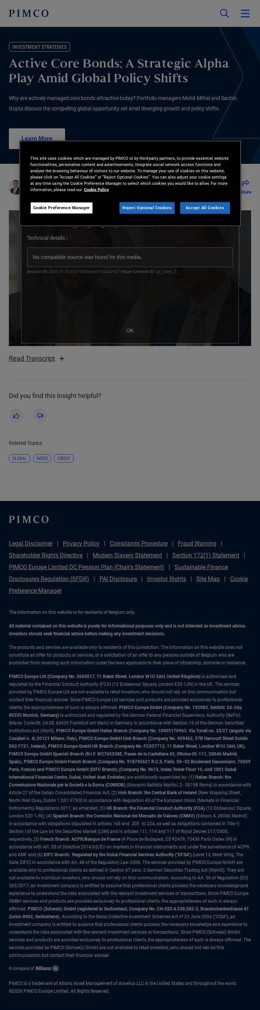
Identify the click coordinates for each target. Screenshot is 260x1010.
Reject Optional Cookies (147, 207)
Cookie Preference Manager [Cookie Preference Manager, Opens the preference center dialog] (61, 207)
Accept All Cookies (205, 207)
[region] (130, 183)
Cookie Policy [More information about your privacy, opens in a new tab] (96, 189)
